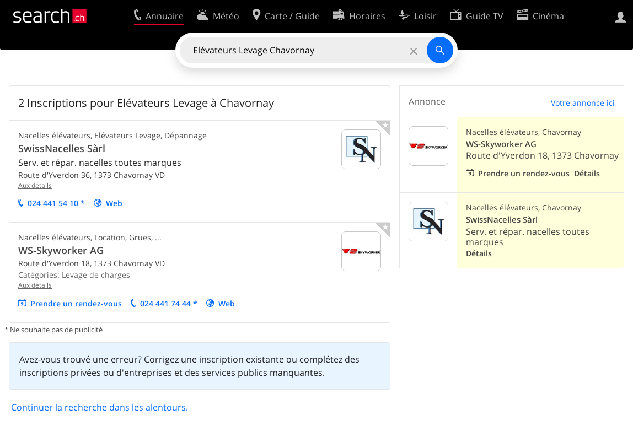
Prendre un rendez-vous (76, 303)
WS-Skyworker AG (61, 250)
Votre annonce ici (583, 103)
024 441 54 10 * (56, 203)
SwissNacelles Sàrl (61, 148)
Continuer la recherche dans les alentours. (99, 407)
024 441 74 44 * (168, 303)
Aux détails (35, 185)
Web (114, 203)
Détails (587, 173)
